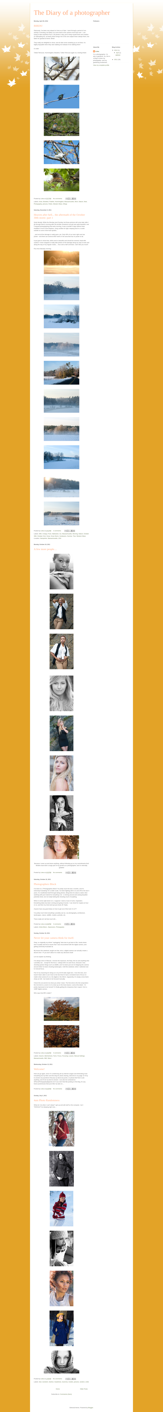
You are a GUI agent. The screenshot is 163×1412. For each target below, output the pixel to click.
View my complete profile (101, 65)
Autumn (41, 1056)
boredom (45, 1382)
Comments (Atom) (66, 1394)
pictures (45, 204)
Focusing (65, 1056)
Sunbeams (62, 536)
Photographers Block (45, 884)
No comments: (58, 198)
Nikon (49, 1058)
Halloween (55, 534)
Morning (75, 534)
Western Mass (57, 204)
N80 (45, 1058)
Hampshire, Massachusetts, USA (50, 538)
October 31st (41, 536)
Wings (65, 204)
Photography (38, 204)
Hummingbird (59, 201)
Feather (51, 201)
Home (58, 1389)
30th (40, 534)
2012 (116, 50)
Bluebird (45, 201)
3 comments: (57, 924)
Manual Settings (79, 1056)
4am (40, 1382)
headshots (57, 1382)
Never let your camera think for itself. (54, 937)
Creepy (44, 534)
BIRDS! (38, 25)
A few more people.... (45, 549)
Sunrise (69, 536)
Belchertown (49, 1056)
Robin (50, 204)
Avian (40, 201)
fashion (51, 1382)
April (117, 53)
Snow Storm (55, 536)
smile (87, 1382)
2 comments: (57, 531)
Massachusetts (69, 201)
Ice (60, 534)
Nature (81, 201)
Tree (74, 536)
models (70, 1382)
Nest (85, 201)
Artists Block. (43, 927)
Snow (48, 536)
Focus (59, 1056)
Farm (55, 1056)
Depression (51, 927)
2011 (116, 59)
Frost (49, 534)
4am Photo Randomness (47, 1100)
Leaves (71, 1056)
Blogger (90, 1407)
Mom (76, 201)
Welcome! (39, 1069)
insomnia (65, 1382)
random (82, 1382)
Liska (97, 51)
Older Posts (84, 1389)
